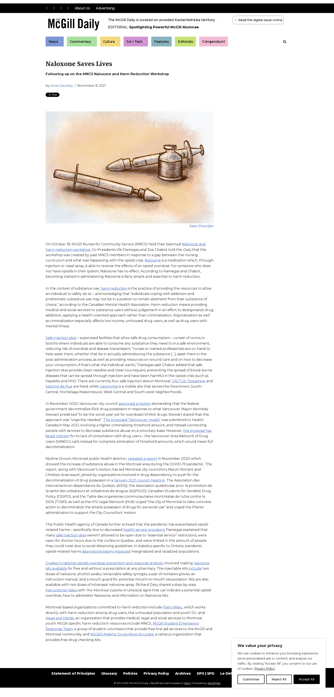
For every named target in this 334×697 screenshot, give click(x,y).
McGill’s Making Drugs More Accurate (122, 644)
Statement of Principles (72, 686)
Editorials (187, 42)
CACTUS (180, 388)
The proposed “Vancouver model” (133, 427)
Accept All (306, 679)
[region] (278, 663)
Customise (251, 679)
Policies (130, 686)
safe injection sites (71, 544)
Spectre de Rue (59, 394)
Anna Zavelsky (61, 86)
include (195, 577)
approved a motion (135, 411)
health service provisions (144, 538)
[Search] (284, 41)
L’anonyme (109, 394)
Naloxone (153, 261)
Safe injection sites (61, 345)
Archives (183, 686)
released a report (143, 466)
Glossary (109, 686)
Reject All (279, 679)
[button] (60, 42)
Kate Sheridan (202, 226)
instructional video (62, 599)
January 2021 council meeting (140, 488)
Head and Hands (60, 627)
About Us (82, 8)
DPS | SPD (206, 686)
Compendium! (216, 42)
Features (163, 42)
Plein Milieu (173, 616)
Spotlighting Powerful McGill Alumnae (164, 27)
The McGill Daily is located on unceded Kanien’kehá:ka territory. (162, 20)
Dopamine (197, 388)
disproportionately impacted (106, 560)
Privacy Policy (264, 669)
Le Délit (227, 686)
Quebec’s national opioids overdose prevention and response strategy (105, 572)
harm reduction (114, 295)
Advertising (105, 8)
